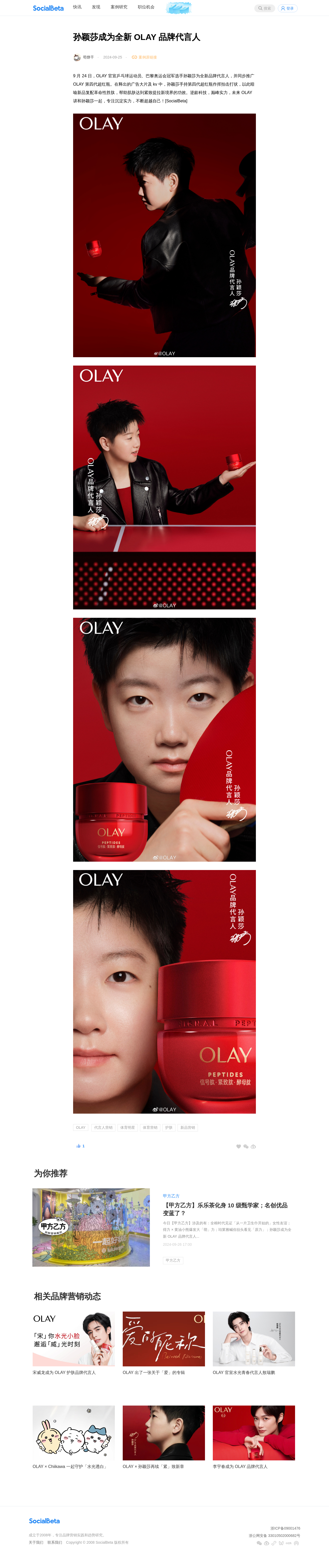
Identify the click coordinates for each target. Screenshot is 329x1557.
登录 (290, 8)
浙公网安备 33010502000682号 (274, 1536)
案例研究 (119, 7)
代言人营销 (103, 1127)
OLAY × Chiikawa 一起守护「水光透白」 (70, 1466)
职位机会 (146, 7)
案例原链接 (148, 57)
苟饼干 (88, 57)
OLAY (80, 1127)
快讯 (77, 7)
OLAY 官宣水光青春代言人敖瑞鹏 (244, 1372)
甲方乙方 (171, 1196)
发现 (96, 7)
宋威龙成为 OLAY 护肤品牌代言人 (64, 1372)
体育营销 (150, 1127)
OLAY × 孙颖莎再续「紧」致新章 (153, 1466)
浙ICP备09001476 (285, 1528)
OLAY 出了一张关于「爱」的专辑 (154, 1372)
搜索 (267, 8)
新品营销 (187, 1127)
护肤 (169, 1127)
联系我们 (55, 1542)
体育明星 (127, 1127)
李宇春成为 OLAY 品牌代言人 (240, 1466)
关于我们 (36, 1542)
